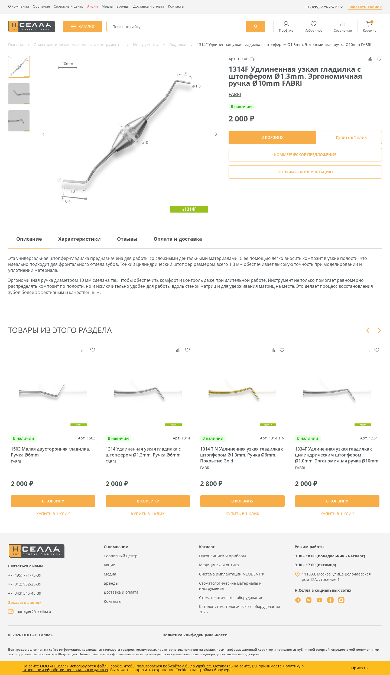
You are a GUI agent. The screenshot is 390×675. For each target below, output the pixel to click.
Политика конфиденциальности (194, 647)
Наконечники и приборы (222, 567)
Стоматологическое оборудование (231, 609)
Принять (359, 668)
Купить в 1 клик (351, 137)
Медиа (107, 6)
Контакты (176, 6)
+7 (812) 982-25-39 (24, 596)
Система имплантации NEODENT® (231, 586)
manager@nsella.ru (33, 623)
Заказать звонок (365, 6)
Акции (92, 6)
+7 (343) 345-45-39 (24, 605)
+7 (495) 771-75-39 (24, 587)
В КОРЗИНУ (53, 510)
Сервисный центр (68, 6)
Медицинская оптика (219, 577)
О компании (18, 6)
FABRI (235, 94)
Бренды (122, 6)
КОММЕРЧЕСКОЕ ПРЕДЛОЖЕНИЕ (305, 154)
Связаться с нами (25, 578)
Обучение (41, 6)
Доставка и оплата (148, 6)
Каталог (207, 558)
